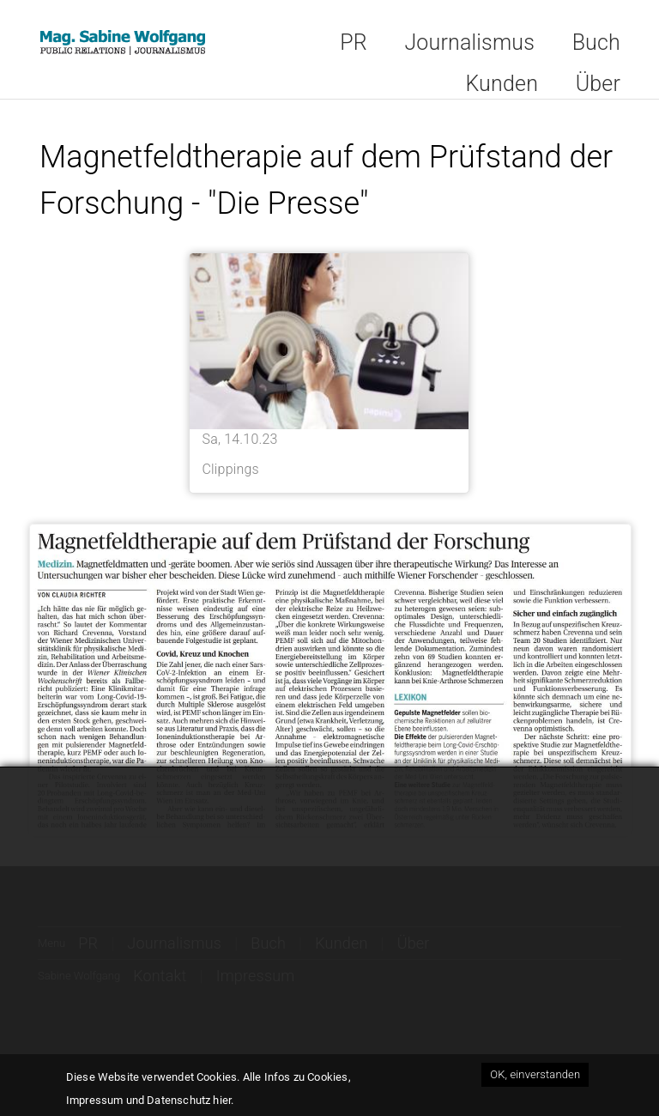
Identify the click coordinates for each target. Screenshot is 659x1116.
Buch (596, 42)
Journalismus (469, 42)
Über (598, 83)
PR (353, 42)
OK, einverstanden (535, 1076)
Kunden (501, 83)
